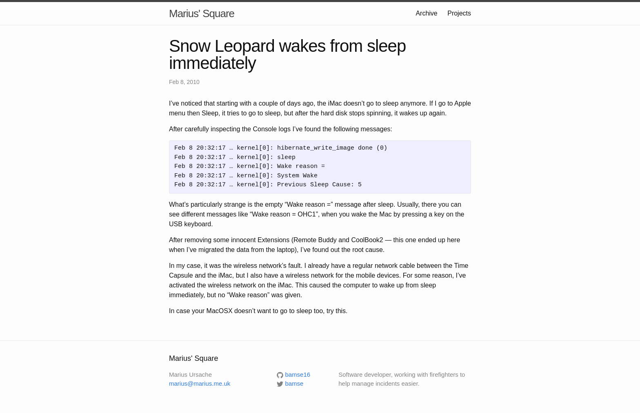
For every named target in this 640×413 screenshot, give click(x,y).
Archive (426, 13)
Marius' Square (201, 13)
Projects (459, 13)
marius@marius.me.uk (199, 383)
